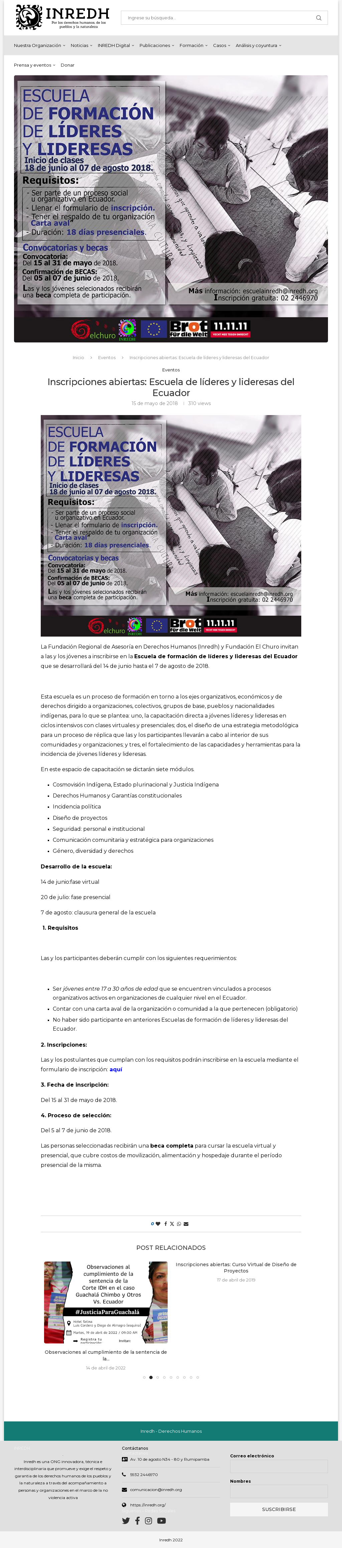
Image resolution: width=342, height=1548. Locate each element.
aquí (116, 1069)
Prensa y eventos (32, 65)
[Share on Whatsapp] (179, 1224)
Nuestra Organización (37, 45)
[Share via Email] (186, 1224)
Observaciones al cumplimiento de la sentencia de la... (106, 1355)
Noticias (79, 45)
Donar (67, 65)
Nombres (240, 1481)
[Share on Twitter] (172, 1224)
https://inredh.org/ (148, 1504)
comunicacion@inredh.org (156, 1489)
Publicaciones (155, 45)
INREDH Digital (114, 45)
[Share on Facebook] (165, 1224)
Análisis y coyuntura (256, 45)
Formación (191, 45)
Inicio (78, 357)
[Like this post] (158, 1224)
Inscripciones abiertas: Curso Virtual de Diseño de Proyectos (236, 1268)
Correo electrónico (252, 1455)
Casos (219, 45)
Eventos (107, 357)
